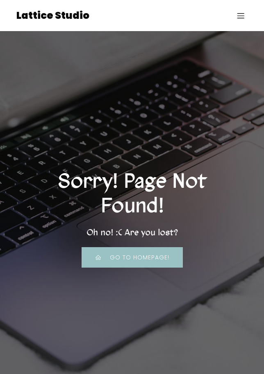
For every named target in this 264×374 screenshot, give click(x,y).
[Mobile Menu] (241, 16)
